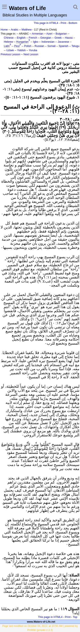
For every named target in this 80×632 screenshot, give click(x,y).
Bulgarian (61, 33)
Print (63, 23)
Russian (39, 46)
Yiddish (21, 50)
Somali (51, 46)
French (33, 37)
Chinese (9, 37)
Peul (17, 46)
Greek (58, 37)
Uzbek (10, 50)
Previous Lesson (10, 54)
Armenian (37, 33)
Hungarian (22, 41)
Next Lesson (30, 54)
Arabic (14, 29)
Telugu (75, 46)
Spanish (63, 46)
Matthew (27, 29)
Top (75, 617)
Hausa (69, 37)
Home (4, 29)
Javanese (63, 41)
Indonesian (47, 41)
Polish (27, 46)
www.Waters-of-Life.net (41, 621)
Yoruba (33, 50)
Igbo (35, 41)
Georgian (45, 37)
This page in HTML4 (46, 23)
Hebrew (8, 41)
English (21, 37)
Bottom (73, 23)
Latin (7, 46)
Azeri (49, 33)
